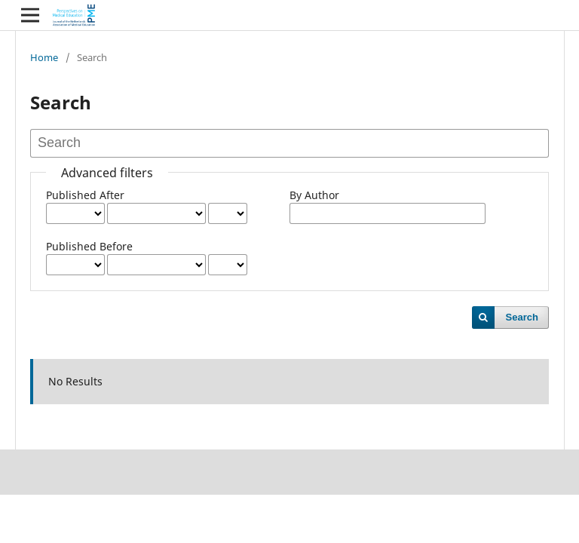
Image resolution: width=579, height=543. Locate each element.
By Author (314, 195)
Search (522, 317)
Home (44, 57)
